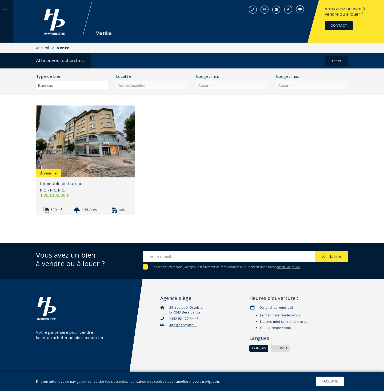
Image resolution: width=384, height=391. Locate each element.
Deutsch (280, 348)
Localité (123, 76)
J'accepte (330, 381)
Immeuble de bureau (61, 183)
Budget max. (288, 76)
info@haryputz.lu (183, 325)
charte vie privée (288, 267)
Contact (339, 25)
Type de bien (49, 76)
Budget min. (207, 76)
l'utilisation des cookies (147, 381)
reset (336, 60)
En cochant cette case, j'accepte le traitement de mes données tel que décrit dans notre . (226, 267)
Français (259, 348)
